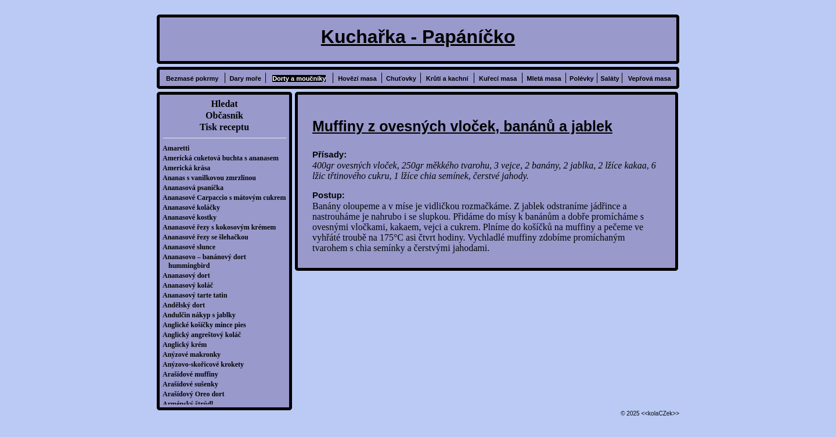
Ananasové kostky (192, 217)
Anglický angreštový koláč (204, 335)
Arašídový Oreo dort (196, 394)
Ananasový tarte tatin (197, 295)
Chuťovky (401, 78)
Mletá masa (544, 78)
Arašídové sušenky (193, 384)
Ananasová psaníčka (196, 188)
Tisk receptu (224, 127)
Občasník (224, 115)
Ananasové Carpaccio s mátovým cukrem (227, 198)
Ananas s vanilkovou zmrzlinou (212, 178)
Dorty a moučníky (299, 78)
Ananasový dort (189, 275)
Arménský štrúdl (190, 404)
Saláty (609, 78)
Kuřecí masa (498, 78)
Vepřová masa (649, 78)
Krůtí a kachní (447, 78)
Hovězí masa (357, 78)
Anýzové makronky (194, 354)
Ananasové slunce (191, 247)
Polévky (582, 78)
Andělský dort (186, 305)
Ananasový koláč (190, 285)
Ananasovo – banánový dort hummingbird (207, 261)
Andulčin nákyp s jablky (202, 315)
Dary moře (245, 78)
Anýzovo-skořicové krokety (206, 364)
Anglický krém (187, 345)
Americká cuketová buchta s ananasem (223, 158)
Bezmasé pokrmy (192, 78)
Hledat (224, 104)
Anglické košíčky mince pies (207, 325)
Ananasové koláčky (194, 207)
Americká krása (189, 168)
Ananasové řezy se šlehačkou (208, 237)
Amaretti (178, 148)
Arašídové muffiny (193, 374)
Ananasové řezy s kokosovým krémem (222, 227)
